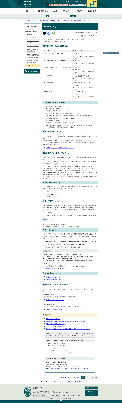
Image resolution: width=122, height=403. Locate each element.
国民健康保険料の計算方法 (53, 277)
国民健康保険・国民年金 (56, 20)
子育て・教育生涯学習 (55, 11)
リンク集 (79, 381)
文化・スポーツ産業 (67, 11)
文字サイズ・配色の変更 (67, 1)
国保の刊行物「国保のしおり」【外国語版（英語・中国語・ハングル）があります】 (68, 329)
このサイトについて (47, 381)
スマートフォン (93, 377)
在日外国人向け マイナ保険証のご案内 (60, 148)
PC (86, 377)
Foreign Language (55, 1)
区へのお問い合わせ (60, 381)
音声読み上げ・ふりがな (80, 1)
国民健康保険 (66, 20)
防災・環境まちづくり (79, 11)
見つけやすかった (53, 350)
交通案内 (89, 391)
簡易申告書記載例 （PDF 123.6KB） (55, 268)
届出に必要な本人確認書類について (55, 324)
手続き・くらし (30, 11)
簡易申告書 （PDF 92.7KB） (53, 264)
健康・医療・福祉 (43, 11)
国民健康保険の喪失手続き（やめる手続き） (33, 50)
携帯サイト (71, 381)
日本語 (105, 53)
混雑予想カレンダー (55, 300)
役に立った (51, 345)
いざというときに (59, 4)
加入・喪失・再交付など (77, 20)
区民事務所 (90, 394)
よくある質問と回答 (33, 71)
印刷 (80, 35)
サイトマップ (45, 1)
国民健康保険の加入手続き (53, 319)
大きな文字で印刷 (90, 35)
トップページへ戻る (74, 377)
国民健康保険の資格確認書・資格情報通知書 (32, 61)
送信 (70, 353)
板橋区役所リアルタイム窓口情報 (78, 4)
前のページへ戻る (61, 377)
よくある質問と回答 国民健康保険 (55, 326)
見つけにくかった (65, 350)
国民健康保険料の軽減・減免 (53, 279)
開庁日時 (89, 388)
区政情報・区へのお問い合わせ (92, 11)
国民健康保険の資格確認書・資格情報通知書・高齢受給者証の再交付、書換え (66, 321)
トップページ (35, 20)
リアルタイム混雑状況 (55, 309)
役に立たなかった (61, 345)
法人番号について (74, 395)
